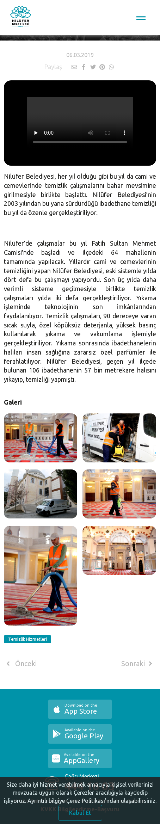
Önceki (20, 664)
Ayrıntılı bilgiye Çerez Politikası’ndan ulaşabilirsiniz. (91, 805)
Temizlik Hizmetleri (27, 639)
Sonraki (138, 664)
